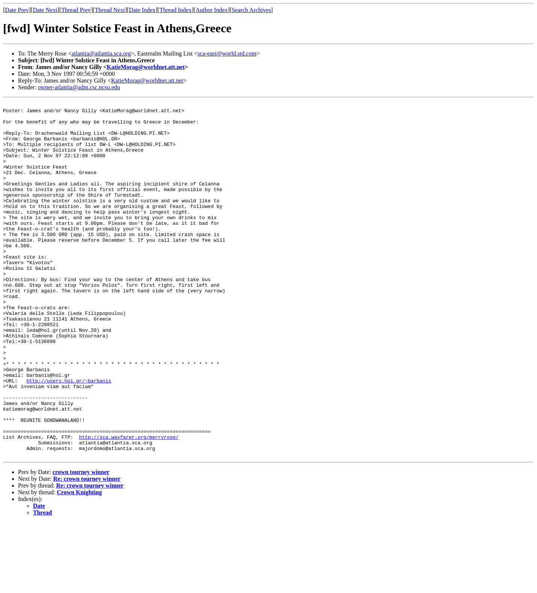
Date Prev (17, 10)
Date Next (45, 10)
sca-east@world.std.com (227, 53)
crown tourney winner (81, 543)
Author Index (212, 10)
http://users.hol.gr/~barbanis (68, 436)
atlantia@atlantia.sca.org (101, 53)
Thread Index (175, 10)
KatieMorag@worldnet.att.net (146, 67)
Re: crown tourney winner (87, 549)
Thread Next (110, 10)
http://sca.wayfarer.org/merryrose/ (128, 504)
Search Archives (251, 10)
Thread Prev (76, 10)
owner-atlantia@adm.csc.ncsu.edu (79, 87)
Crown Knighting (79, 563)
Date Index (142, 10)
